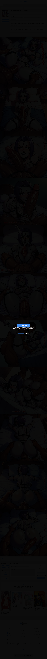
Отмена (27, 333)
